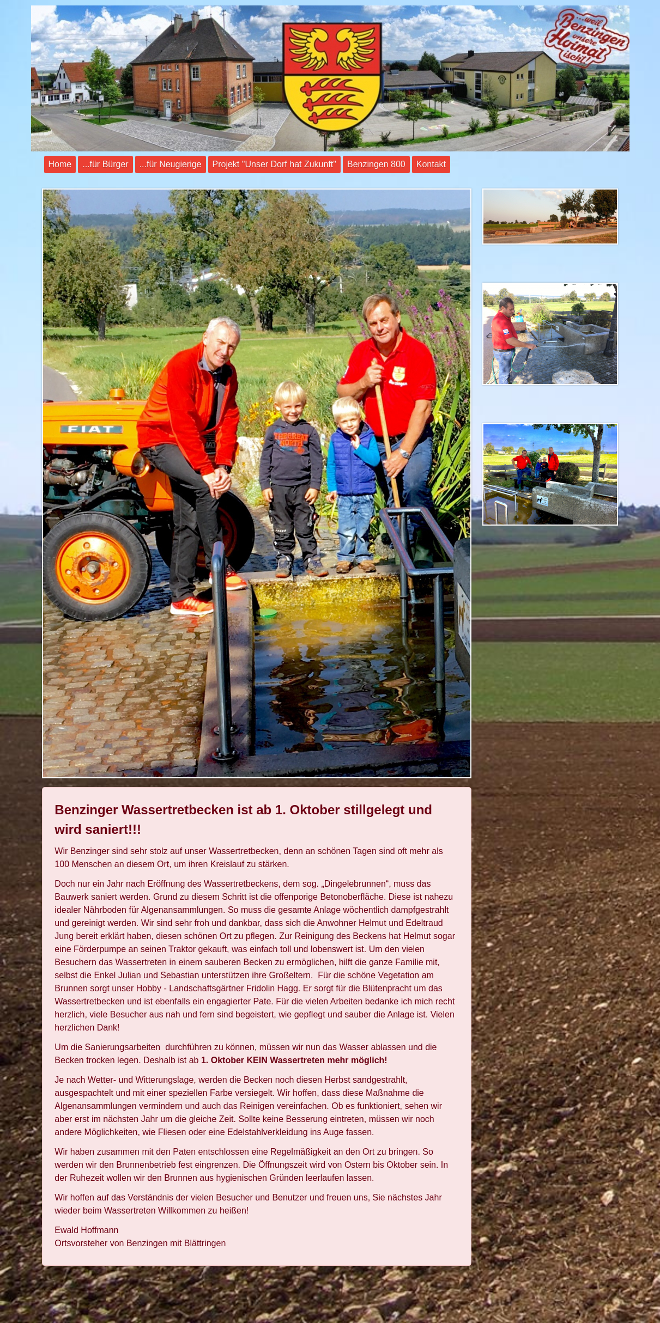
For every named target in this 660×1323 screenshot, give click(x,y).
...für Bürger (105, 164)
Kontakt (431, 164)
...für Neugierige (171, 164)
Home (60, 164)
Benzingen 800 (376, 164)
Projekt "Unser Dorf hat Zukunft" (274, 164)
